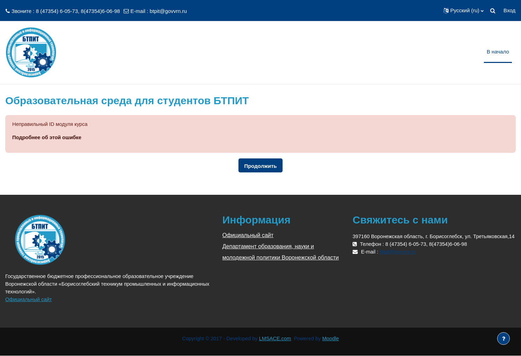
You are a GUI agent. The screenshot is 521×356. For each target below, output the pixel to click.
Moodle (332, 339)
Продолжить (260, 166)
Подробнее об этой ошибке (47, 138)
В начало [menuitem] (498, 52)
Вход (509, 10)
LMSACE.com (275, 339)
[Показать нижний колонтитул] (503, 338)
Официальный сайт (29, 299)
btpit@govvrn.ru (168, 11)
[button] (463, 10)
